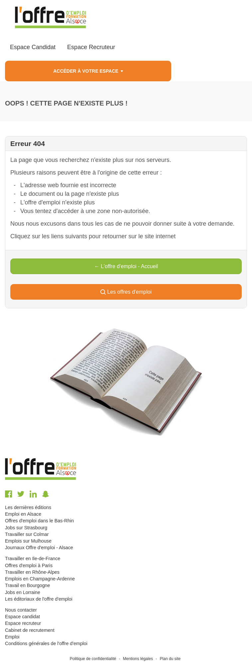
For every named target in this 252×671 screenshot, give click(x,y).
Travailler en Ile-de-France (32, 558)
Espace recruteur (23, 623)
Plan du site (170, 658)
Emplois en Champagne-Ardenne (40, 578)
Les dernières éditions (28, 507)
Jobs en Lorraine (22, 592)
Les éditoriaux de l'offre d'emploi (38, 599)
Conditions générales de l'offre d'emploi (46, 643)
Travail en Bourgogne (27, 585)
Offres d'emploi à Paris (29, 565)
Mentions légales (138, 658)
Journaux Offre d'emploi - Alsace (39, 547)
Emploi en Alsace (23, 514)
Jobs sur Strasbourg (26, 527)
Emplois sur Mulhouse (28, 541)
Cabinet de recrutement (30, 630)
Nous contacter (21, 610)
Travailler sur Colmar (27, 534)
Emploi (12, 636)
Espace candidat (22, 616)
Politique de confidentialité (93, 658)
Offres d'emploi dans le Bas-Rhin (39, 520)
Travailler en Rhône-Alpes (32, 572)
